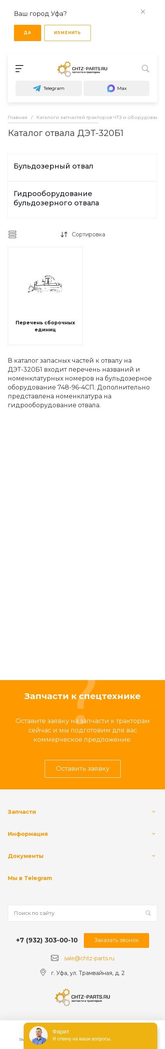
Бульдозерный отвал (53, 166)
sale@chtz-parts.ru (89, 958)
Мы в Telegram (30, 878)
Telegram (48, 88)
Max (116, 88)
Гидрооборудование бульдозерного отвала (56, 198)
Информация (28, 833)
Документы (25, 856)
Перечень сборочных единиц (45, 326)
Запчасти (22, 811)
